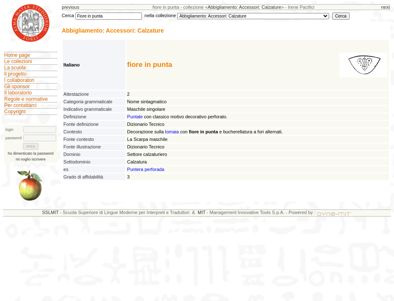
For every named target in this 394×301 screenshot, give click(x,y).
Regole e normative (26, 99)
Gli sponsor (17, 86)
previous (71, 7)
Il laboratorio (18, 93)
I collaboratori (19, 80)
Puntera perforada (146, 169)
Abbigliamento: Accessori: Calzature (244, 7)
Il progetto (15, 74)
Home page (17, 55)
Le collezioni (18, 61)
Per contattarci (20, 105)
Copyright (15, 112)
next (385, 7)
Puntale (135, 116)
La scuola (15, 68)
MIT (202, 212)
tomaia (172, 131)
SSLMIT (50, 212)
